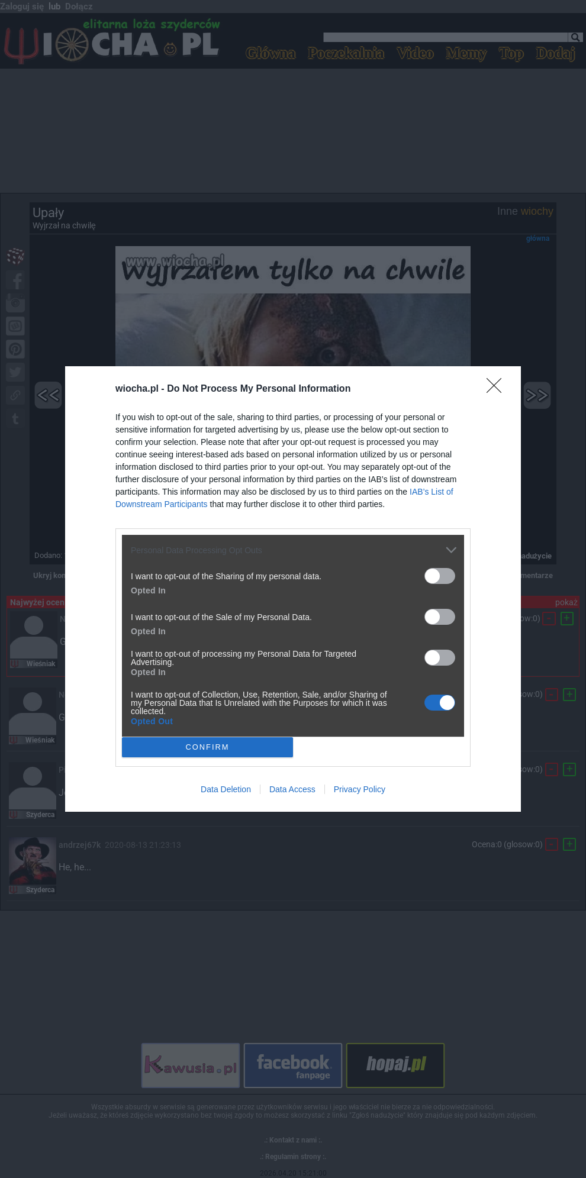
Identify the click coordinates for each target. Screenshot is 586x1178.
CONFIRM (207, 747)
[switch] (439, 576)
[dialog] (293, 589)
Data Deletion (226, 789)
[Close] (498, 389)
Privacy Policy (359, 789)
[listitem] (293, 550)
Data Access (292, 789)
